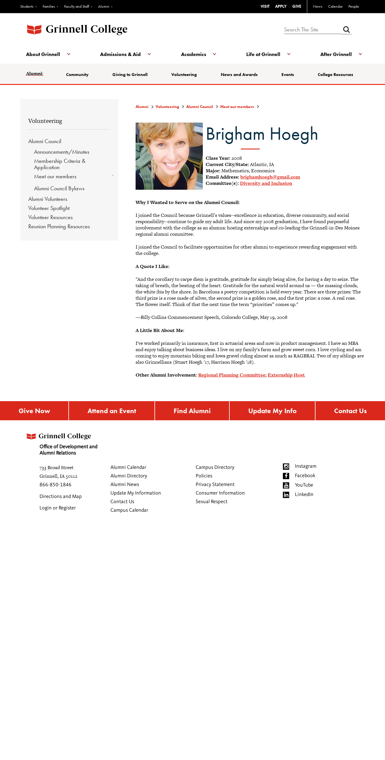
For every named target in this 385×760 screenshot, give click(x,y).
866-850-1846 (55, 484)
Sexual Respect (211, 501)
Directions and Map (60, 496)
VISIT (265, 6)
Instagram (305, 466)
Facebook (305, 475)
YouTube (304, 485)
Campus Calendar (129, 510)
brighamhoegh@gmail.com (270, 176)
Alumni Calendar (128, 467)
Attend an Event (112, 410)
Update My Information (135, 493)
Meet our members (55, 176)
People (353, 6)
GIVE (296, 6)
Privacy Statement (215, 484)
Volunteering (184, 74)
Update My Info (272, 410)
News (317, 6)
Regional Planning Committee (231, 374)
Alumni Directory (128, 476)
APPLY (281, 6)
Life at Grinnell (263, 54)
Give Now (34, 410)
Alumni (103, 6)
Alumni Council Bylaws (59, 188)
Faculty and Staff (76, 6)
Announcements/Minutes (61, 151)
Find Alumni (192, 410)
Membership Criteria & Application (60, 164)
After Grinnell (336, 54)
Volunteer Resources (50, 217)
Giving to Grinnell (130, 74)
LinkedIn (304, 494)
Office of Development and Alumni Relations (61, 442)
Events (287, 74)
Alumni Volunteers (47, 199)
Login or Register (57, 508)
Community (77, 74)
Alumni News (124, 484)
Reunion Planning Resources (59, 226)
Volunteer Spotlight (49, 208)
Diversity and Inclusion (266, 183)
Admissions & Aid (120, 54)
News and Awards (239, 74)
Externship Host (286, 374)
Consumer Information (220, 493)
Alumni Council (44, 141)
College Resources (335, 74)
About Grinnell (43, 54)
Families (49, 6)
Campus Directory (215, 467)
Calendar (335, 6)
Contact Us (350, 410)
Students (26, 6)
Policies (204, 476)
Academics (193, 54)
